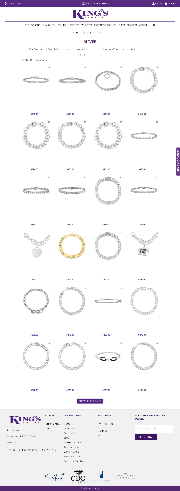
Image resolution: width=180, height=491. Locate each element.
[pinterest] (112, 424)
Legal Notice (71, 452)
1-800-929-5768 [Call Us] (27, 436)
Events (101, 435)
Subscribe (145, 437)
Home (76, 33)
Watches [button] (86, 25)
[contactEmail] (154, 429)
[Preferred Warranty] (54, 475)
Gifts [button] (122, 25)
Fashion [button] (63, 25)
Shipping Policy (72, 442)
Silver (100, 33)
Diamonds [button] (49, 25)
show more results (90, 401)
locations (14, 430)
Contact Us (70, 433)
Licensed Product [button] (105, 25)
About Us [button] (145, 25)
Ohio (47, 428)
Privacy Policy (72, 456)
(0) (170, 3)
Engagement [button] (32, 25)
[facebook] (100, 424)
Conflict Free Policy (76, 461)
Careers (102, 431)
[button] (153, 25)
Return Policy (72, 447)
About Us (69, 428)
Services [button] (132, 25)
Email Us (11, 442)
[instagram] (106, 424)
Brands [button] (74, 25)
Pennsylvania (52, 424)
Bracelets (88, 33)
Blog (66, 438)
